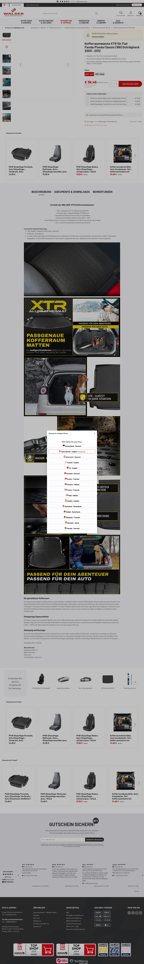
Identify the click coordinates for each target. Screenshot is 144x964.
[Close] (94, 433)
